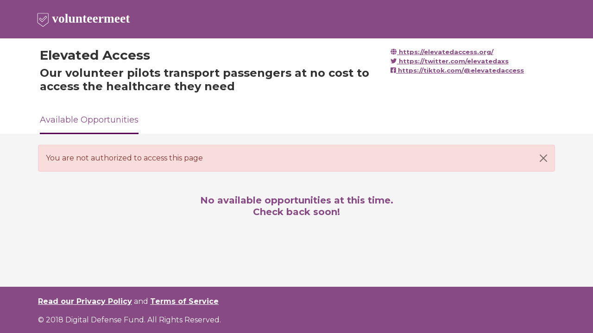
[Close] (543, 158)
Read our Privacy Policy (85, 301)
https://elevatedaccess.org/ (442, 52)
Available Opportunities (89, 120)
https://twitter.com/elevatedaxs (449, 61)
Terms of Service (184, 301)
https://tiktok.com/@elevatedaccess (457, 70)
